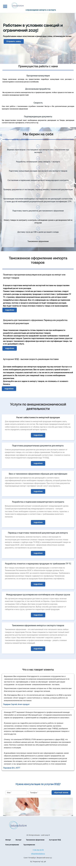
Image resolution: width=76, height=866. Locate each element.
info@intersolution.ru (38, 854)
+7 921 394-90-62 (38, 850)
